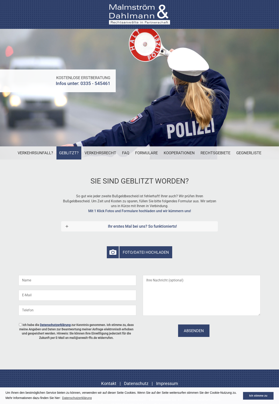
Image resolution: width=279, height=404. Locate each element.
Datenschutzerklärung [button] (77, 398)
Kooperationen (179, 153)
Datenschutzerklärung (55, 325)
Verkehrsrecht (100, 153)
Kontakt (108, 383)
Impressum (167, 383)
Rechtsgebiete (215, 153)
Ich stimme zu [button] (258, 395)
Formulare (146, 153)
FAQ (125, 153)
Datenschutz (136, 383)
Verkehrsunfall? (35, 153)
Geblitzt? (69, 153)
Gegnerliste (248, 153)
